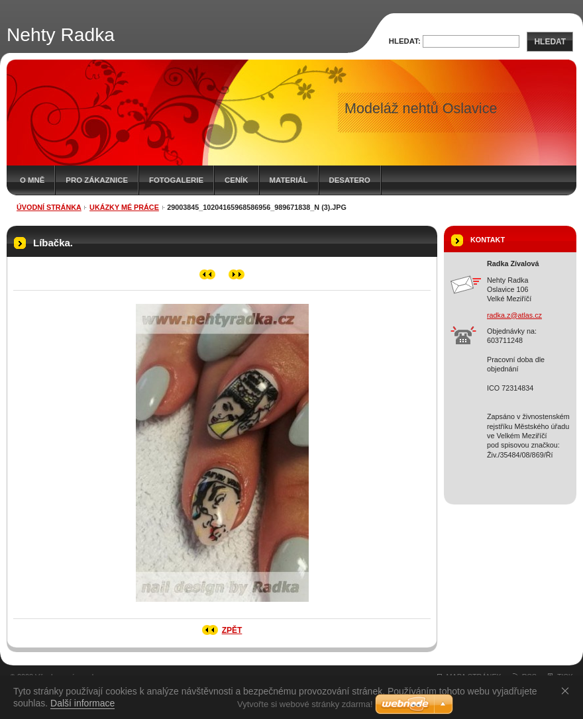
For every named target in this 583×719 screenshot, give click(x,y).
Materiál (289, 180)
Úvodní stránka (49, 207)
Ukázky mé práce (124, 207)
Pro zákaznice (97, 180)
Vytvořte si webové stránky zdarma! (305, 704)
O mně (32, 180)
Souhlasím (568, 690)
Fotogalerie (176, 180)
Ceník (236, 180)
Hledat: (405, 41)
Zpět (232, 630)
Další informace (82, 703)
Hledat (550, 41)
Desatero (349, 180)
